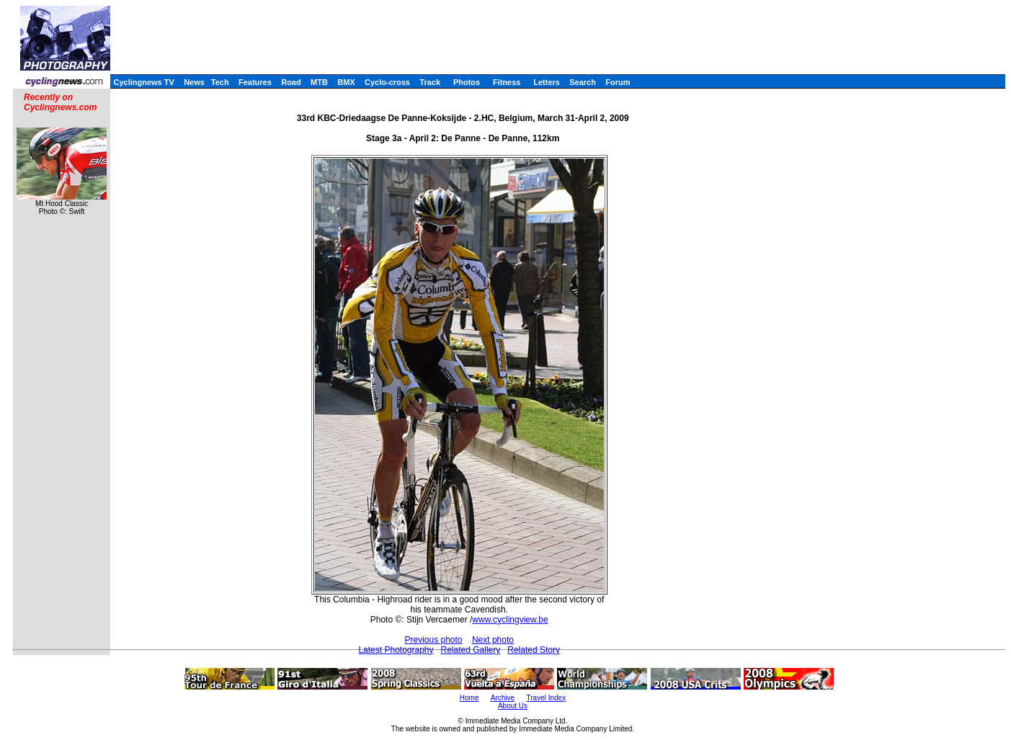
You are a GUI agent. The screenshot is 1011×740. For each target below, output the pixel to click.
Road (291, 82)
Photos (466, 82)
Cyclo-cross (387, 82)
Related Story (533, 650)
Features (255, 82)
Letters (546, 82)
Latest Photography (395, 650)
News (194, 82)
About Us (512, 706)
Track (429, 82)
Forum (617, 82)
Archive (503, 698)
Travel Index (546, 698)
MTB (319, 82)
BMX (346, 82)
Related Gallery (471, 650)
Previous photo (433, 640)
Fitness (507, 82)
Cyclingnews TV (143, 82)
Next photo (493, 640)
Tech (220, 82)
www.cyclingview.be (510, 620)
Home (469, 698)
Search (582, 82)
